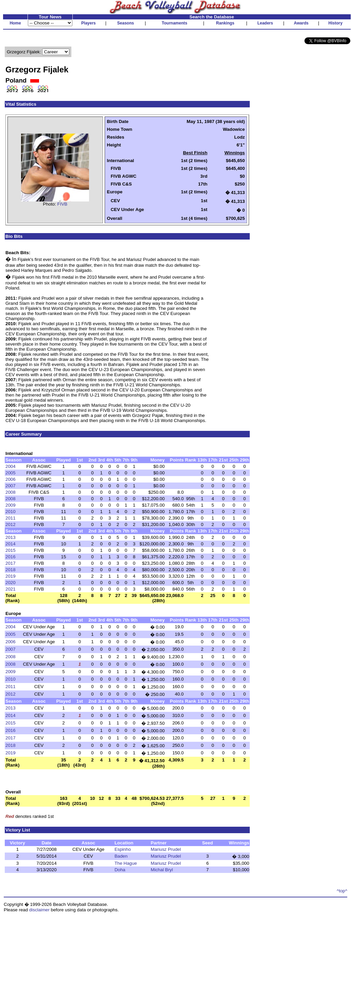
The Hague (126, 863)
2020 (10, 582)
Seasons (125, 23)
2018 (10, 569)
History (336, 23)
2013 (10, 537)
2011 (10, 518)
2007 (10, 485)
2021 (10, 589)
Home (15, 23)
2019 (10, 576)
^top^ (342, 890)
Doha (120, 869)
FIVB (62, 204)
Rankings (225, 23)
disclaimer (39, 909)
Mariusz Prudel (166, 849)
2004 (10, 466)
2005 (10, 472)
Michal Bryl (162, 869)
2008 (10, 492)
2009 (10, 505)
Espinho (123, 849)
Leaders (265, 23)
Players (88, 23)
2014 (10, 543)
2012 (10, 524)
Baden (121, 856)
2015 (10, 550)
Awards (301, 23)
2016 (10, 556)
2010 (10, 511)
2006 (10, 479)
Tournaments (174, 23)
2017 (10, 563)
